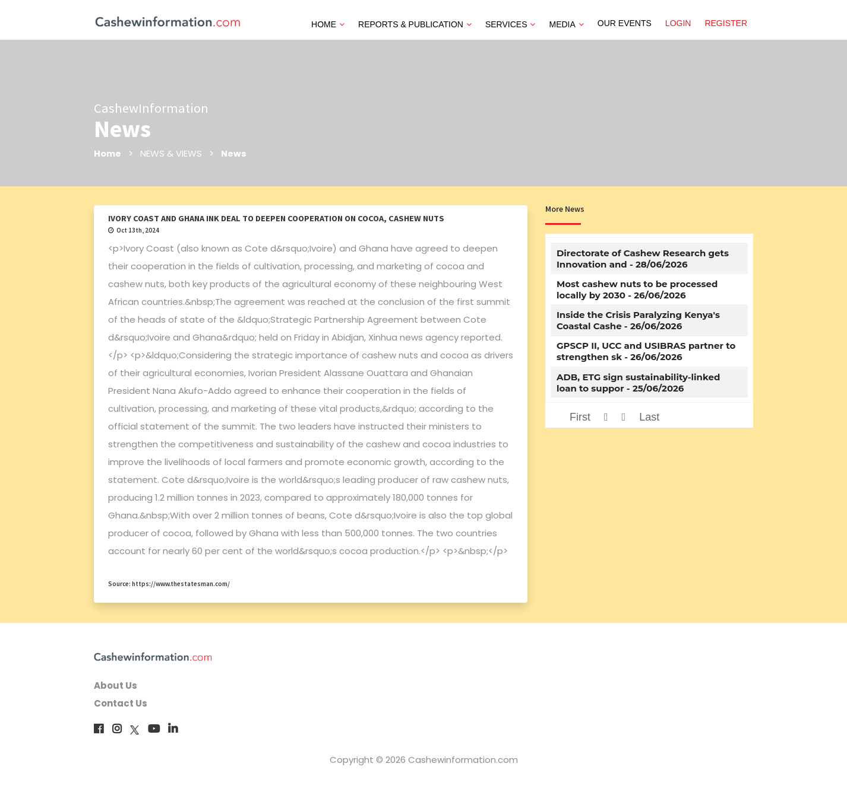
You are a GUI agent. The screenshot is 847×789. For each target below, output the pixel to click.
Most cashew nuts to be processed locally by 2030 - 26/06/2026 (637, 289)
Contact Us (120, 703)
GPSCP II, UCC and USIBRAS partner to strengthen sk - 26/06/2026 (646, 351)
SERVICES (510, 24)
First (580, 417)
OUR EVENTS (625, 23)
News (235, 153)
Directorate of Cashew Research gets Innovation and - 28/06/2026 (643, 258)
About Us (115, 685)
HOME (328, 24)
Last (649, 417)
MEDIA (566, 24)
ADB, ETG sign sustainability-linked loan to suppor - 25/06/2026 (638, 382)
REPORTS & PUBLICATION (415, 24)
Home (108, 153)
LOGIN (678, 23)
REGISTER (725, 23)
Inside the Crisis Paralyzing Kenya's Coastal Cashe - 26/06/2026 (638, 320)
